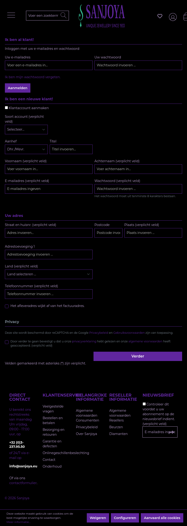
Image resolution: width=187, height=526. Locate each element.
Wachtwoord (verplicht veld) (117, 181)
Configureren (125, 518)
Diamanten (118, 434)
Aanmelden (17, 88)
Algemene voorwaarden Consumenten (87, 415)
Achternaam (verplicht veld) (116, 161)
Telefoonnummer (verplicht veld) (31, 286)
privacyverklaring (84, 341)
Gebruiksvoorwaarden (129, 332)
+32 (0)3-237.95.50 (17, 444)
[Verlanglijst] (160, 16)
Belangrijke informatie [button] (88, 397)
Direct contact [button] (19, 397)
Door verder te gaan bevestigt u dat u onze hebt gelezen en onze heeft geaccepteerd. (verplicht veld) (90, 343)
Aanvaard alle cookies (162, 518)
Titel (53, 141)
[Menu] (12, 16)
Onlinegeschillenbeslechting (66, 453)
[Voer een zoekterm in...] (49, 15)
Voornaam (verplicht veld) (26, 161)
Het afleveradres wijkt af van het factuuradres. (47, 306)
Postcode (102, 225)
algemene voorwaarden (145, 341)
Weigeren (98, 518)
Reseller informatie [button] (121, 397)
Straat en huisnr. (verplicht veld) (30, 225)
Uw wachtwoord (107, 57)
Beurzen (116, 427)
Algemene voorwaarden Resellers (120, 415)
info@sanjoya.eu (21, 466)
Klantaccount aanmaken (29, 108)
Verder (138, 356)
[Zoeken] (63, 15)
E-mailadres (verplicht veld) (27, 181)
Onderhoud (52, 466)
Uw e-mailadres (17, 57)
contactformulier (23, 483)
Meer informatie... (18, 522)
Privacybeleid (98, 332)
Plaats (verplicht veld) (141, 225)
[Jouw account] (172, 16)
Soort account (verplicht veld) (24, 119)
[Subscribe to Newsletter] (171, 432)
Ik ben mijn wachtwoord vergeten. (33, 77)
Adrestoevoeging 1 (20, 246)
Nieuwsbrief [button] (158, 395)
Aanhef (10, 141)
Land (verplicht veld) (21, 266)
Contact (49, 460)
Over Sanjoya (86, 434)
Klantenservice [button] (55, 395)
